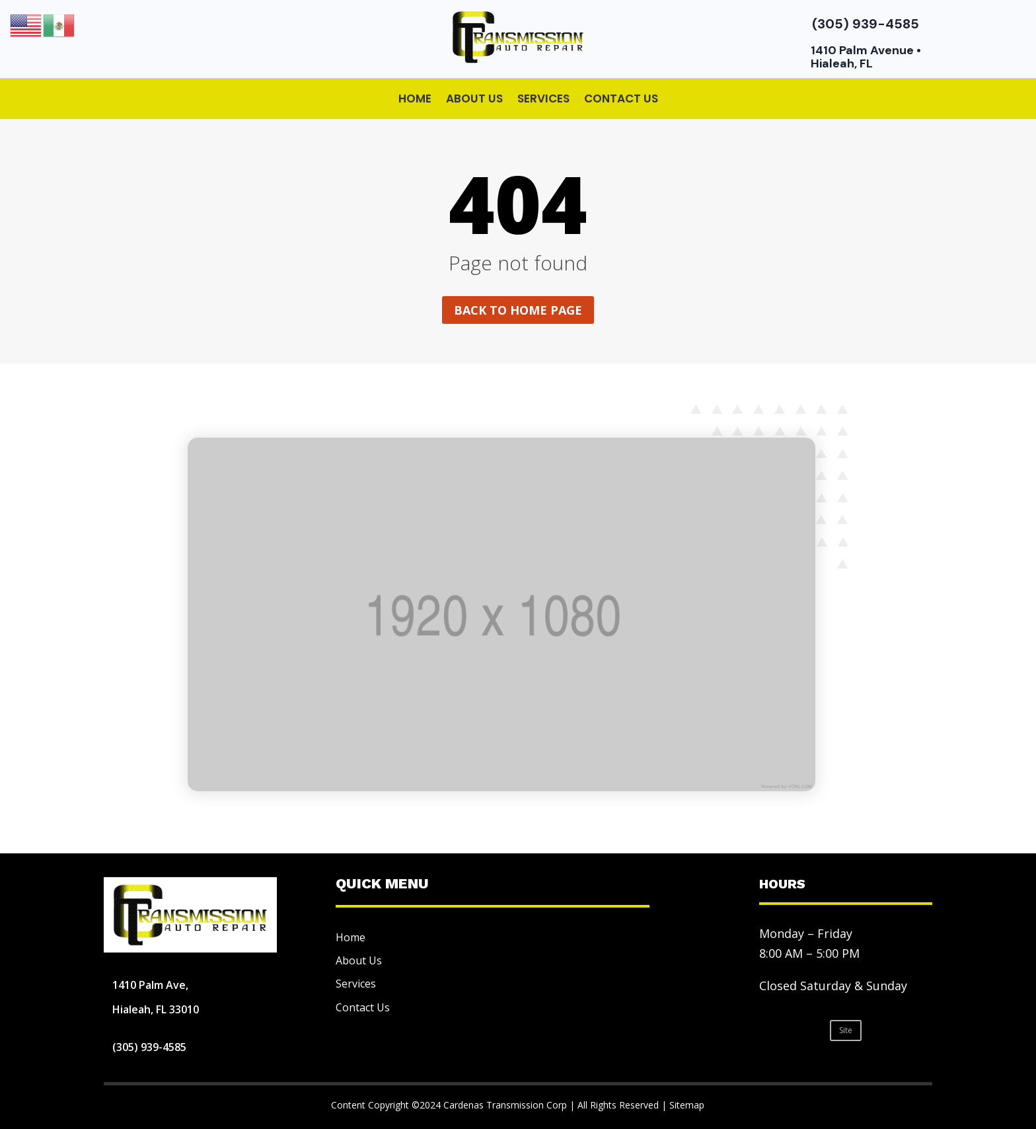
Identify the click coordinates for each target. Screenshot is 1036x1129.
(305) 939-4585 (865, 23)
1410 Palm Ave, (150, 985)
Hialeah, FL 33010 (155, 1009)
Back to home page (518, 310)
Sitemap (686, 1105)
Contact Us (621, 98)
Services (543, 98)
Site (845, 1030)
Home (414, 98)
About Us (474, 98)
